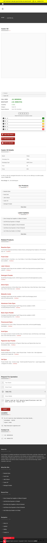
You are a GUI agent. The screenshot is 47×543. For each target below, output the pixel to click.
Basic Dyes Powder (7, 313)
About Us (5, 523)
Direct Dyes (5, 285)
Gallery (5, 529)
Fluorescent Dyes (6, 322)
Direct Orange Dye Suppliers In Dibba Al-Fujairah (15, 218)
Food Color (6, 194)
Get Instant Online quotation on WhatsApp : (23, 1)
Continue (8, 251)
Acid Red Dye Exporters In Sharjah (11, 221)
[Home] (3, 4)
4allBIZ (35, 541)
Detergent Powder (7, 203)
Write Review (8, 143)
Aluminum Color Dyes (8, 303)
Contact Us (6, 532)
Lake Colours (6, 197)
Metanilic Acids (6, 294)
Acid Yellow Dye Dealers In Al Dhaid (11, 231)
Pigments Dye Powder (8, 341)
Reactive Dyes (6, 191)
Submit (5, 409)
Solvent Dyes (5, 350)
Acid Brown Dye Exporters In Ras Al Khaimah (14, 227)
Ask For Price (9, 134)
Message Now (8, 138)
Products (5, 93)
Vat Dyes (4, 359)
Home (2, 17)
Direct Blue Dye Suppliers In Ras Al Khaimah (14, 224)
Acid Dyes (4, 331)
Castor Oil (5, 200)
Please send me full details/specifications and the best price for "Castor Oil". (25, 402)
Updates (5, 526)
